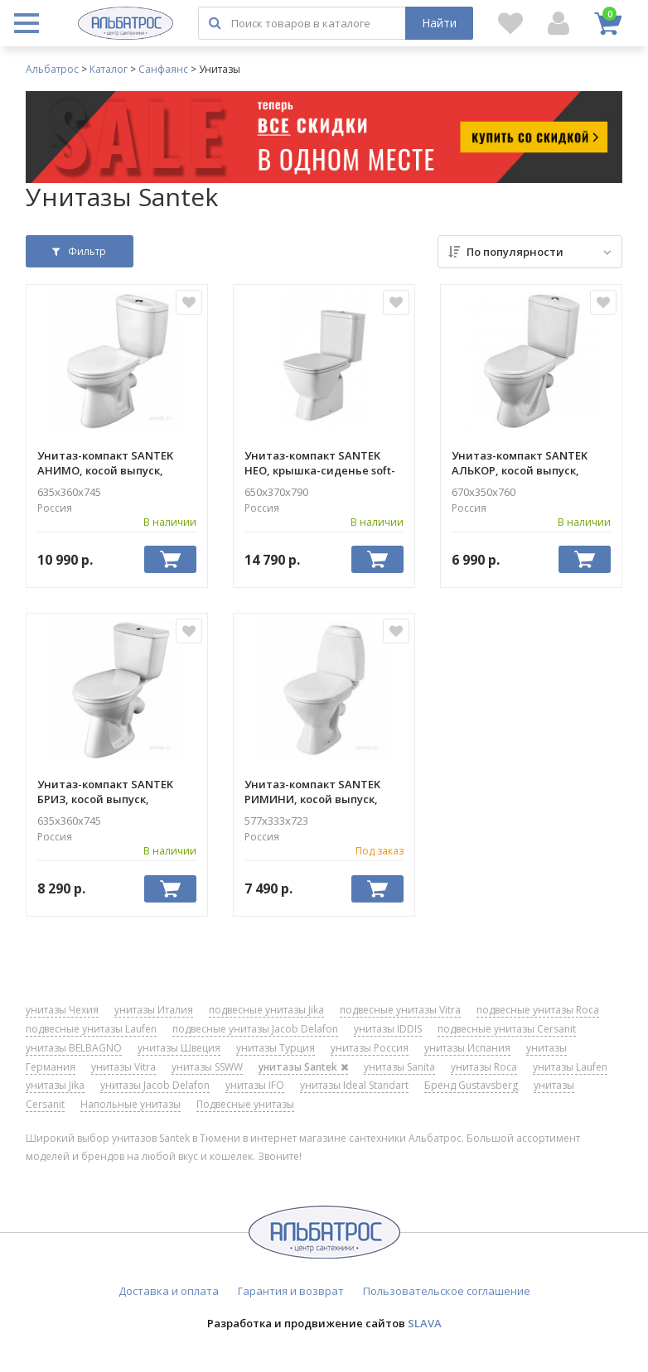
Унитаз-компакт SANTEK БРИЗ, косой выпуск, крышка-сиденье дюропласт (105, 791)
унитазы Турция (275, 1048)
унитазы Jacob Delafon (155, 1085)
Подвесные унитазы (245, 1104)
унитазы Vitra (123, 1067)
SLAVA (425, 1323)
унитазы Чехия (62, 1010)
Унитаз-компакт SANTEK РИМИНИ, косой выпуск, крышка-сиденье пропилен (321, 791)
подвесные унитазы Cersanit (507, 1029)
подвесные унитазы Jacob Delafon (255, 1029)
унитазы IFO (254, 1085)
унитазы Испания (467, 1048)
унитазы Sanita (399, 1067)
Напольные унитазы (130, 1104)
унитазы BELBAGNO (74, 1048)
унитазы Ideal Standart (354, 1085)
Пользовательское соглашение (446, 1290)
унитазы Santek (303, 1067)
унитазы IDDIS (388, 1029)
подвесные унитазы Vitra (400, 1010)
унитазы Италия (153, 1010)
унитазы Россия (370, 1048)
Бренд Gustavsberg (471, 1085)
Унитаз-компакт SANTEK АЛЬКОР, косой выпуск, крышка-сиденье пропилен (529, 463)
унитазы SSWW (207, 1067)
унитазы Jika (55, 1085)
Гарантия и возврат (291, 1290)
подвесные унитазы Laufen (91, 1029)
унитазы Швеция (179, 1048)
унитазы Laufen (570, 1067)
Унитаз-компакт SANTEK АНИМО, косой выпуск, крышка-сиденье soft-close (112, 463)
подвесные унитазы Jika (266, 1010)
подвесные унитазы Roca (537, 1010)
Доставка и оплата (168, 1290)
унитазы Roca (484, 1067)
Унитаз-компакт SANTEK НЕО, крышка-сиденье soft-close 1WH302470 (319, 463)
